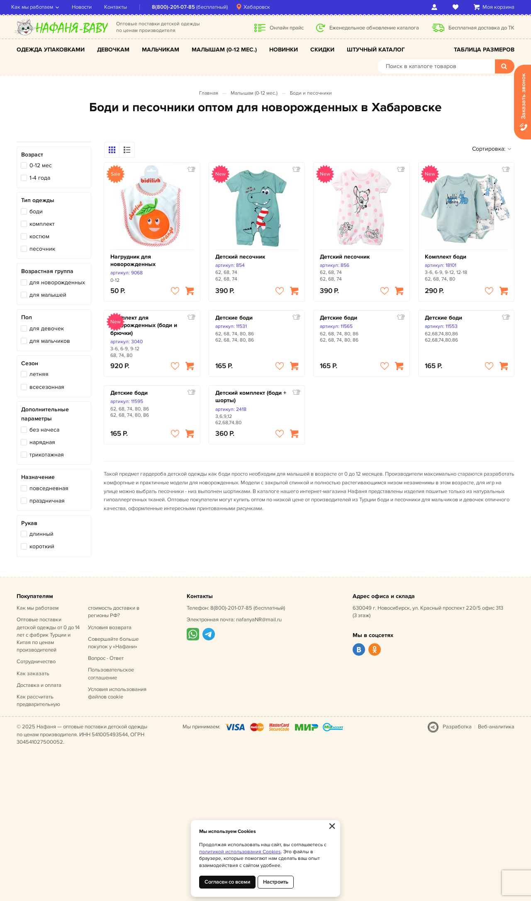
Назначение (38, 477)
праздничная (47, 500)
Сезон (29, 363)
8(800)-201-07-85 (178, 7)
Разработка (457, 726)
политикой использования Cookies (240, 852)
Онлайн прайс (287, 27)
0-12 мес (40, 165)
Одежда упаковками (51, 49)
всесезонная (46, 387)
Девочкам (113, 49)
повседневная (48, 488)
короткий (41, 546)
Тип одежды (37, 200)
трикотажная (46, 454)
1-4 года (39, 177)
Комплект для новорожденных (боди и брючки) (143, 325)
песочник (42, 248)
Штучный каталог (376, 49)
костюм (39, 236)
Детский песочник (240, 256)
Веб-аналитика (496, 726)
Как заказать (33, 673)
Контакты (121, 7)
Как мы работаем (37, 7)
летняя (39, 374)
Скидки (322, 49)
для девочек (46, 328)
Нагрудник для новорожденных (133, 260)
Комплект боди (445, 256)
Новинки (283, 49)
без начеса (44, 429)
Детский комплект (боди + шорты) (250, 396)
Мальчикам (160, 49)
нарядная (42, 442)
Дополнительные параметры (45, 414)
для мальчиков (49, 340)
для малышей (47, 294)
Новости (87, 7)
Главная (208, 93)
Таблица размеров (484, 49)
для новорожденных (57, 282)
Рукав (29, 523)
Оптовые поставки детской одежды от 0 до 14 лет (48, 634)
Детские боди (234, 317)
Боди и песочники (311, 93)
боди (36, 211)
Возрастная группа (47, 271)
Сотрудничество (36, 661)
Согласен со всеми (227, 882)
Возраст (32, 154)
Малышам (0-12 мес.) (224, 49)
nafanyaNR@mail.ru (259, 619)
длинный (41, 533)
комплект (42, 223)
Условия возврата (110, 627)
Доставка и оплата (39, 685)
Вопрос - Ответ (106, 658)
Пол (26, 317)
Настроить (275, 882)
